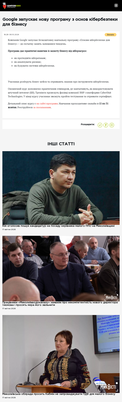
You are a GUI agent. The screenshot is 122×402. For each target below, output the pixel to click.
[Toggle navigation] (116, 5)
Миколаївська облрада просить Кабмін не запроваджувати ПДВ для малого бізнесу (58, 394)
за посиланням (42, 107)
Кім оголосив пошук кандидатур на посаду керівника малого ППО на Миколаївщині (58, 226)
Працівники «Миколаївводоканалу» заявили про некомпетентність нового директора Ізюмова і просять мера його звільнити (60, 303)
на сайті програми (47, 103)
